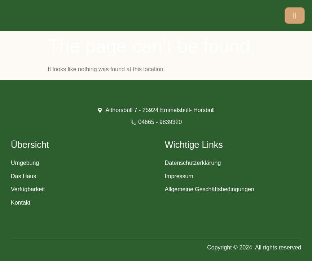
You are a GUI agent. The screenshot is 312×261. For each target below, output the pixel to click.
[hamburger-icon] (295, 15)
